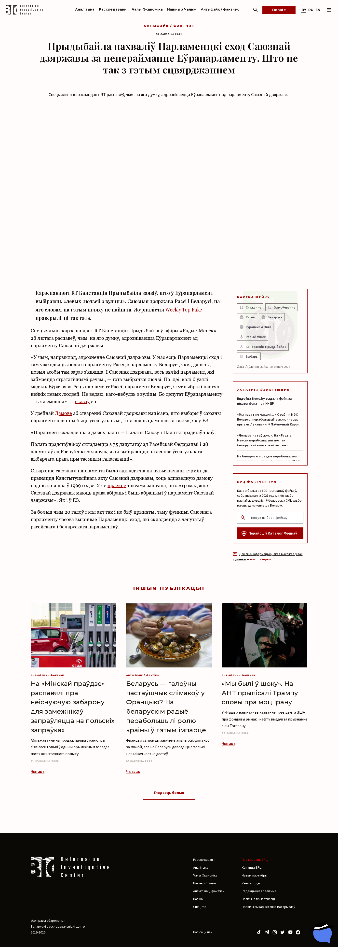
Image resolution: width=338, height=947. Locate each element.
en (317, 10)
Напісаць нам (203, 932)
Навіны (198, 899)
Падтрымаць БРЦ (255, 859)
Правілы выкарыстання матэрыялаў (268, 907)
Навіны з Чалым (181, 9)
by (303, 10)
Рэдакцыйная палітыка (259, 891)
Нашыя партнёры (254, 875)
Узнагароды (251, 883)
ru (310, 10)
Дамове (63, 413)
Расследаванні (113, 9)
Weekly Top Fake (183, 309)
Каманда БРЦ (252, 867)
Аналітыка (85, 9)
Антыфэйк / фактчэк (220, 9)
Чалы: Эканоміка (147, 9)
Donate (279, 10)
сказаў (82, 401)
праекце (117, 485)
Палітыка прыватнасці (258, 899)
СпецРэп (199, 907)
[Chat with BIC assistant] (322, 931)
